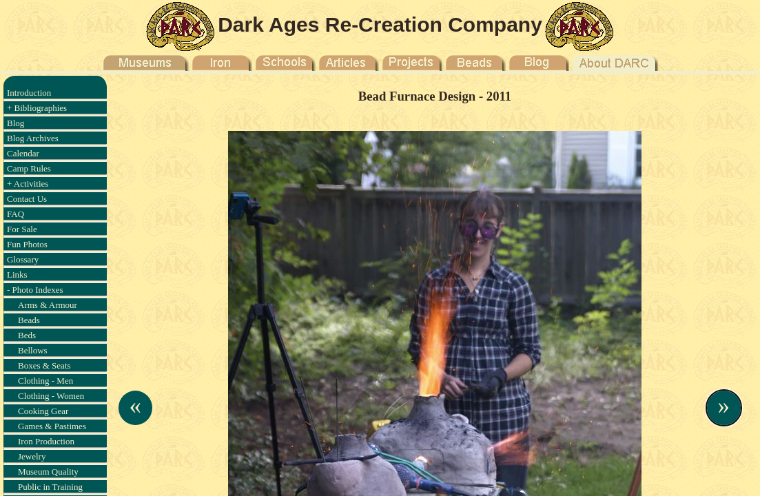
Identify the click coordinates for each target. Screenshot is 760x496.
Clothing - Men (45, 380)
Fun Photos (27, 244)
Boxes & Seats (44, 365)
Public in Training (50, 487)
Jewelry (31, 456)
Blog (15, 123)
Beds (27, 335)
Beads (29, 320)
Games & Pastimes (52, 426)
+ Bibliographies (37, 108)
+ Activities (27, 183)
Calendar (23, 153)
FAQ (15, 214)
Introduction (29, 92)
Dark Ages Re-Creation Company (380, 24)
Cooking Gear (43, 411)
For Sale (22, 229)
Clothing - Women (51, 396)
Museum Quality (48, 471)
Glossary (23, 259)
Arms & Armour (47, 305)
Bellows (33, 350)
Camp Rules (29, 168)
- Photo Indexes (35, 290)
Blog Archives (33, 138)
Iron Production (46, 441)
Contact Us (27, 199)
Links (17, 274)
